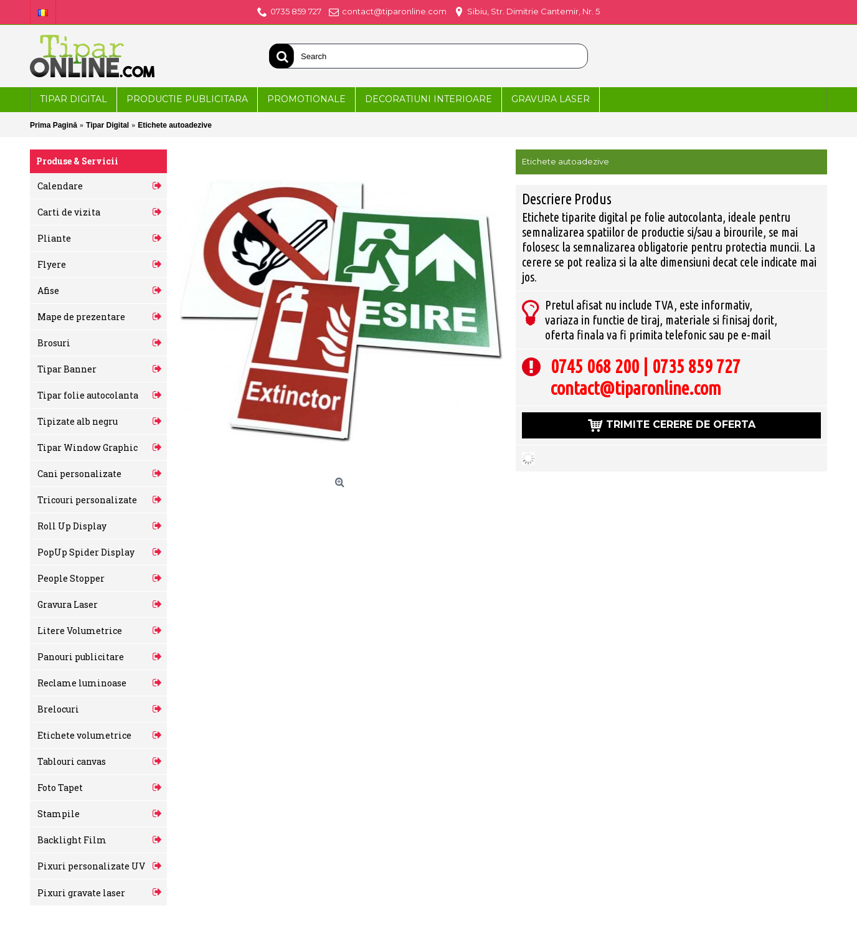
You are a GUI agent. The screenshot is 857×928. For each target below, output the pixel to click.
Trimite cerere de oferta (671, 426)
